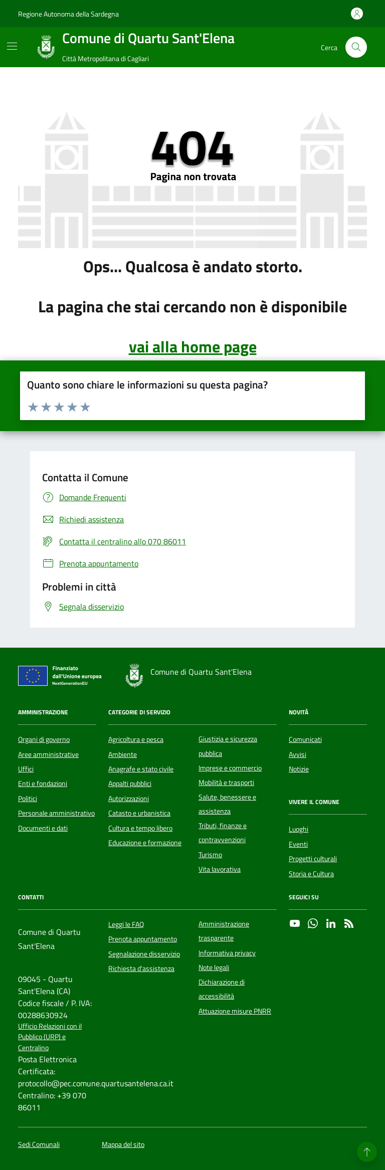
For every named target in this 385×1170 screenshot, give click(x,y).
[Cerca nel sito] (356, 47)
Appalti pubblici (129, 783)
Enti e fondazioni (42, 783)
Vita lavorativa (220, 869)
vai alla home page (193, 346)
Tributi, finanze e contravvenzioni (223, 832)
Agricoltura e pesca (135, 739)
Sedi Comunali (39, 1144)
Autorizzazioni (128, 798)
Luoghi (298, 829)
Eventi (298, 844)
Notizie (299, 768)
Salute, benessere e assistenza (227, 804)
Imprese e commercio (230, 767)
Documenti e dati (43, 828)
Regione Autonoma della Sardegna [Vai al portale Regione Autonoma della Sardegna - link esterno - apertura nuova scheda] (68, 14)
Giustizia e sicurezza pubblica (228, 745)
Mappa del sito (123, 1144)
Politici (27, 798)
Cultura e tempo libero (140, 828)
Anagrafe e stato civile (140, 768)
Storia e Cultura (311, 873)
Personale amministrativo (56, 813)
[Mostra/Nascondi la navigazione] (12, 46)
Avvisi (297, 754)
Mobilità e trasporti (226, 782)
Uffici (26, 768)
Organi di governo (44, 739)
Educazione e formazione (144, 842)
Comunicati (305, 739)
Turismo (210, 854)
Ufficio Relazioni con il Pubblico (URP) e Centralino (50, 1037)
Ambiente (122, 754)
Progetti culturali (313, 858)
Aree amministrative (48, 754)
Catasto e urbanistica (139, 813)
